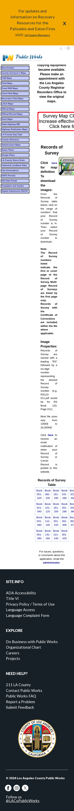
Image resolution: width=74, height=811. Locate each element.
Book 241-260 (64, 494)
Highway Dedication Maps (14, 129)
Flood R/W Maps (10, 88)
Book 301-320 (64, 534)
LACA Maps (7, 104)
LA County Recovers (37, 35)
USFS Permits (8, 175)
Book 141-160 (48, 534)
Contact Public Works (24, 690)
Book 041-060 (39, 521)
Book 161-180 (56, 494)
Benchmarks (8, 68)
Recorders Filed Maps (12, 98)
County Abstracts (10, 139)
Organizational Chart (23, 647)
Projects (13, 658)
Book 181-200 (56, 507)
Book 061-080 (39, 534)
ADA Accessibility (21, 593)
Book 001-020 (39, 494)
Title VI (12, 598)
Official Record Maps (12, 114)
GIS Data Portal (9, 181)
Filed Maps (7, 83)
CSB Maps (7, 78)
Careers (12, 653)
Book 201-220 (56, 521)
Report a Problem (20, 701)
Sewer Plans (8, 150)
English (68, 48)
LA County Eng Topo (12, 134)
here (54, 163)
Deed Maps (7, 119)
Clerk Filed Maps (10, 93)
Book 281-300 (64, 521)
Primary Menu (66, 58)
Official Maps (8, 109)
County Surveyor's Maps (14, 73)
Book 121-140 (48, 521)
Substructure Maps (11, 145)
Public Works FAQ (21, 696)
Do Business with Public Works (32, 641)
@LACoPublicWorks (22, 800)
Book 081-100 (48, 494)
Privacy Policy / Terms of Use (30, 604)
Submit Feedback (20, 707)
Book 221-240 (56, 534)
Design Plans (8, 155)
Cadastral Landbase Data (14, 165)
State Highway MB (11, 124)
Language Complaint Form (27, 615)
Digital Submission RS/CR (15, 191)
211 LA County (18, 684)
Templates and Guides (13, 186)
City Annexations (10, 170)
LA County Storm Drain (13, 160)
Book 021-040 (39, 507)
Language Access (20, 609)
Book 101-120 (48, 507)
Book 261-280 (64, 507)
